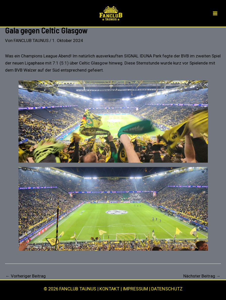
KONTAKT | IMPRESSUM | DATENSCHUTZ (141, 288)
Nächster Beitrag (201, 276)
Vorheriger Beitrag (26, 276)
